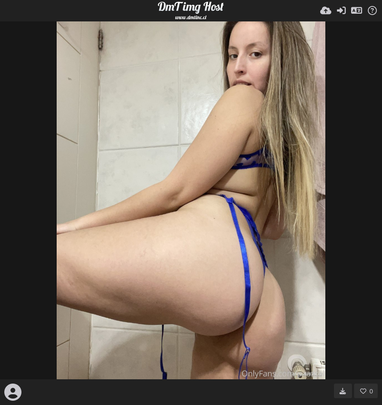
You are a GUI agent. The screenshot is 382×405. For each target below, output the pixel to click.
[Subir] (325, 10)
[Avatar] (12, 392)
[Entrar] (341, 10)
